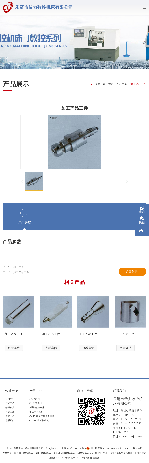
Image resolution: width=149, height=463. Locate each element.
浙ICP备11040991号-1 (75, 448)
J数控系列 (34, 398)
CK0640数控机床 (42, 453)
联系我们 (9, 420)
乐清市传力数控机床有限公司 (44, 7)
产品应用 (9, 411)
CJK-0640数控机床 (23, 453)
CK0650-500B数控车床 (63, 453)
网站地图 (137, 448)
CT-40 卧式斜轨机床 (40, 420)
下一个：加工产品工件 (16, 272)
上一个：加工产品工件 (16, 267)
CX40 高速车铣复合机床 (42, 416)
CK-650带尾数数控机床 (87, 457)
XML (127, 448)
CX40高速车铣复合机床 (121, 453)
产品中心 (122, 84)
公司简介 (9, 398)
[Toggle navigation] (143, 7)
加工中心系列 (36, 411)
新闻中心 (9, 416)
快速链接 (11, 391)
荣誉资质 (9, 407)
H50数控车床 (82, 453)
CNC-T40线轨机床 (65, 457)
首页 (111, 84)
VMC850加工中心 (99, 453)
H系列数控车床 (37, 407)
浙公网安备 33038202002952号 (104, 448)
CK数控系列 (35, 403)
